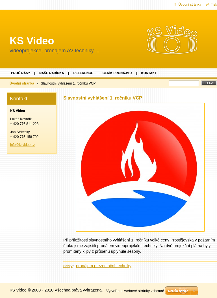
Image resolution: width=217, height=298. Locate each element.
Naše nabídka (51, 73)
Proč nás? (20, 73)
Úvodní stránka (22, 83)
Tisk (214, 5)
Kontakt (149, 73)
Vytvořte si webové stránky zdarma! (135, 291)
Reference (83, 73)
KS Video (32, 41)
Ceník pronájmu (117, 73)
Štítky (68, 266)
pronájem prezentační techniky (103, 266)
